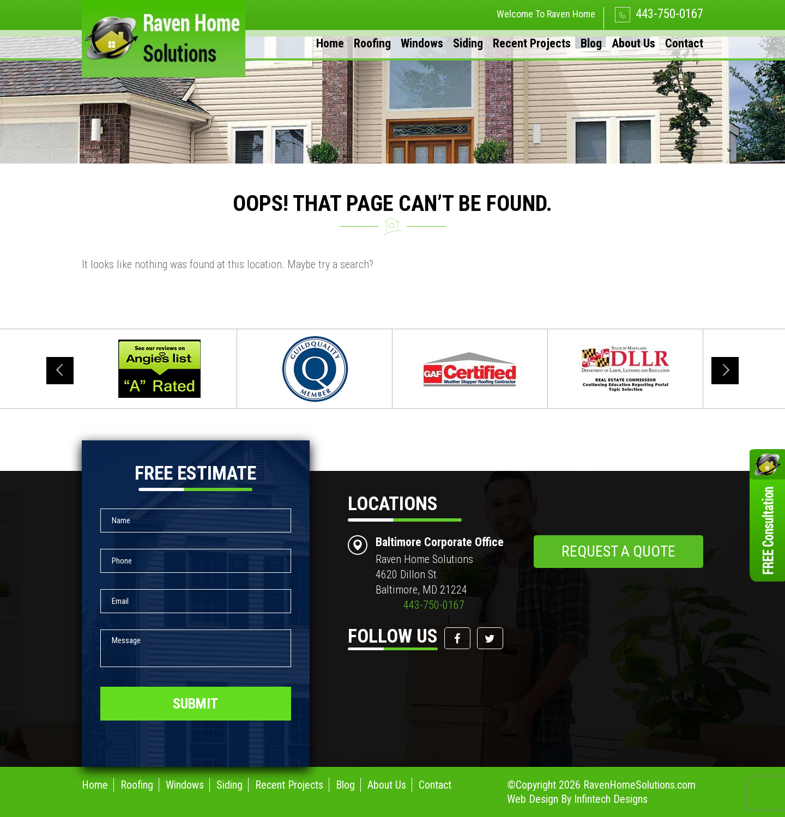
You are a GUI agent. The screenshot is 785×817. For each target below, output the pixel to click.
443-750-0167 (659, 14)
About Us (633, 43)
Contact (684, 43)
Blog (591, 43)
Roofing (372, 43)
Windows (422, 43)
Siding (468, 43)
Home (330, 43)
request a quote (618, 551)
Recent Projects (532, 43)
